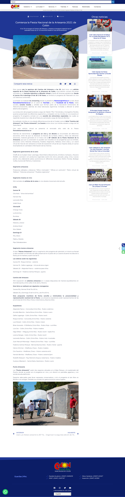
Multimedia (86, 7)
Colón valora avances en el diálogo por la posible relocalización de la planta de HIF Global (99, 36)
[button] (61, 84)
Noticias (75, 7)
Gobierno (28, 6)
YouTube (46, 103)
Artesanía (61, 16)
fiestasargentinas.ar (61, 101)
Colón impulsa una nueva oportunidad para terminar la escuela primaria (99, 73)
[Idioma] (62, 494)
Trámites (64, 6)
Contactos (97, 7)
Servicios (52, 6)
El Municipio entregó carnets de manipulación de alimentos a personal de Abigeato (99, 112)
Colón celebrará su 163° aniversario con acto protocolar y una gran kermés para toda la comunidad (99, 149)
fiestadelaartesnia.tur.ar (22, 103)
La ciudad (40, 6)
